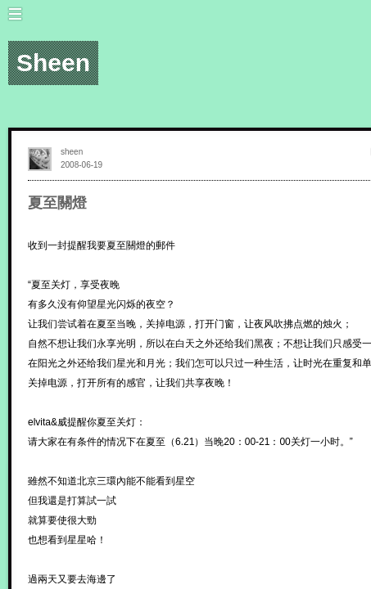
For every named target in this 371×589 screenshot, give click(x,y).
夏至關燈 (57, 203)
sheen (72, 151)
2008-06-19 (81, 164)
